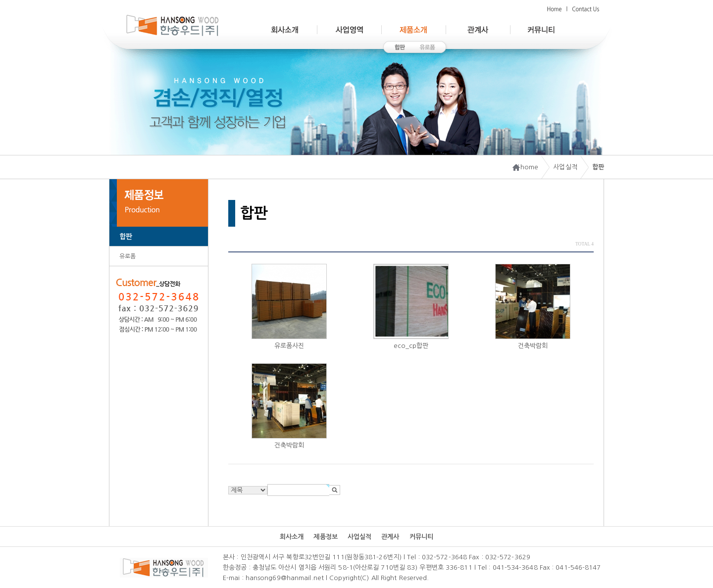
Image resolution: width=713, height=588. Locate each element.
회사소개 (292, 537)
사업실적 (359, 537)
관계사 (390, 537)
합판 (125, 236)
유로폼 (127, 256)
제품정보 (325, 537)
